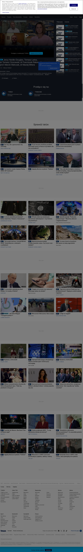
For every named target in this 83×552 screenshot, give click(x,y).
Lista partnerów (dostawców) (42, 8)
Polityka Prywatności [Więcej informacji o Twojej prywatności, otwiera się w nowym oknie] (5, 12)
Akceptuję (74, 5)
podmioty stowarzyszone (22, 3)
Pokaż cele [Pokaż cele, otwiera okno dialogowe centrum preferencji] (74, 8)
